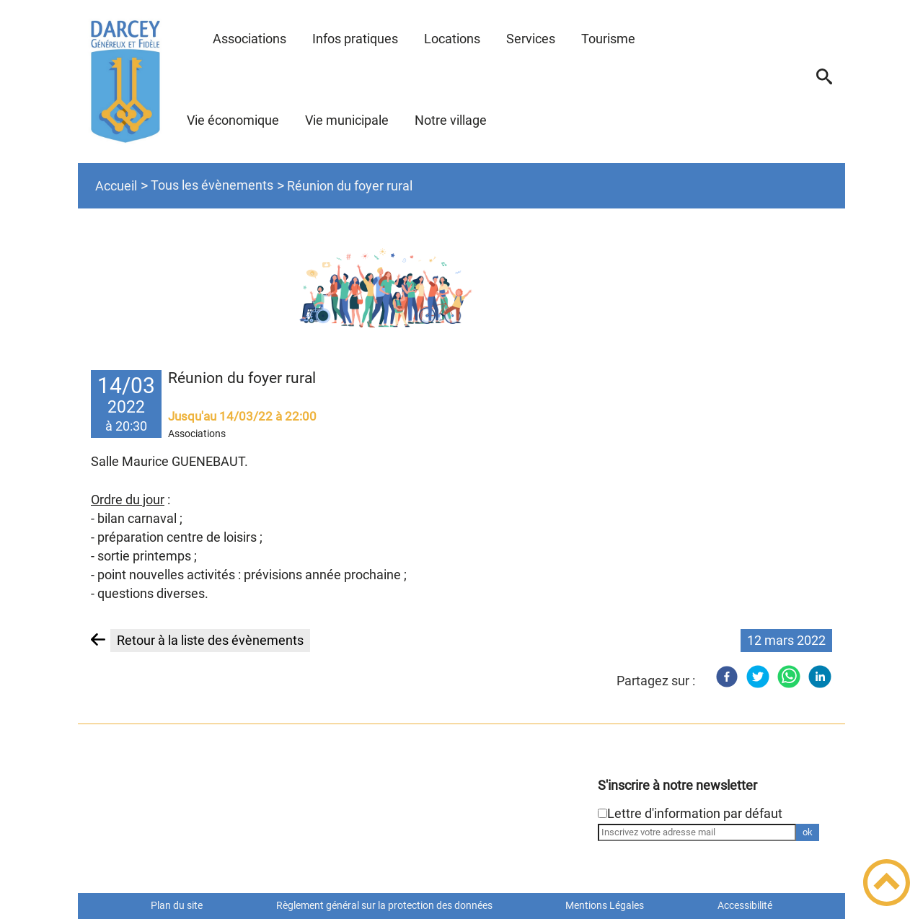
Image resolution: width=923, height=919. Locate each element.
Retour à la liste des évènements (210, 640)
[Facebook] (727, 676)
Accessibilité (744, 905)
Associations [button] (249, 38)
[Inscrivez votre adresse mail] (697, 832)
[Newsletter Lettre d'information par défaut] (602, 813)
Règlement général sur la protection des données (384, 905)
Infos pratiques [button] (355, 38)
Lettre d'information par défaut (694, 813)
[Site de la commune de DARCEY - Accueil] (125, 81)
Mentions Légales (604, 905)
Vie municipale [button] (347, 120)
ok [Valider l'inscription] (808, 832)
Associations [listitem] (197, 433)
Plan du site (177, 905)
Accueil (116, 185)
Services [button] (530, 38)
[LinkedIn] (820, 676)
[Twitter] (758, 676)
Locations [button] (452, 38)
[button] (824, 81)
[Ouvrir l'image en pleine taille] (462, 282)
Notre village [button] (451, 120)
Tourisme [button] (608, 38)
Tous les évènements (212, 185)
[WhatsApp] (789, 676)
